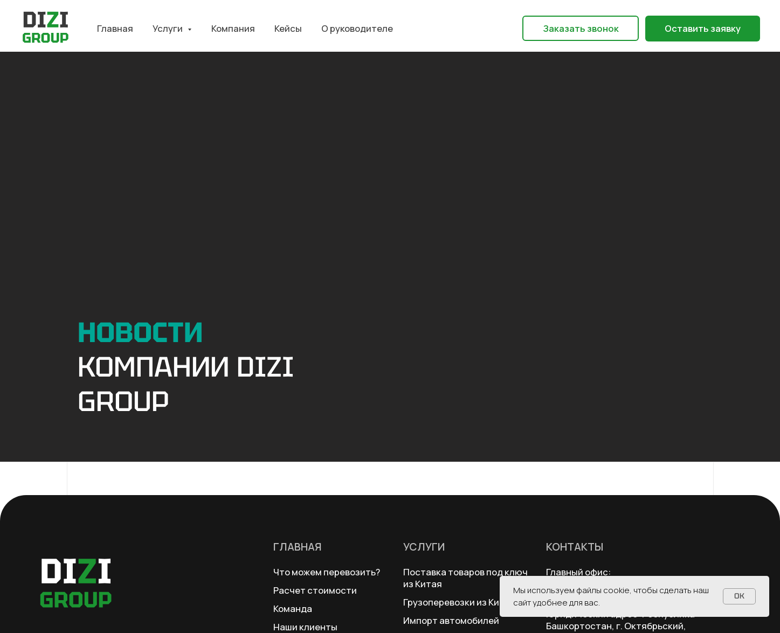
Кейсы (288, 28)
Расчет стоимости (315, 590)
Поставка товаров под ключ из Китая (465, 578)
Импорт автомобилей (451, 620)
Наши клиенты (305, 627)
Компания (233, 28)
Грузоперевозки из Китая (459, 602)
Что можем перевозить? (326, 572)
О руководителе (357, 28)
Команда (292, 608)
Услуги (424, 546)
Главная (115, 28)
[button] (580, 28)
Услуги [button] (168, 28)
